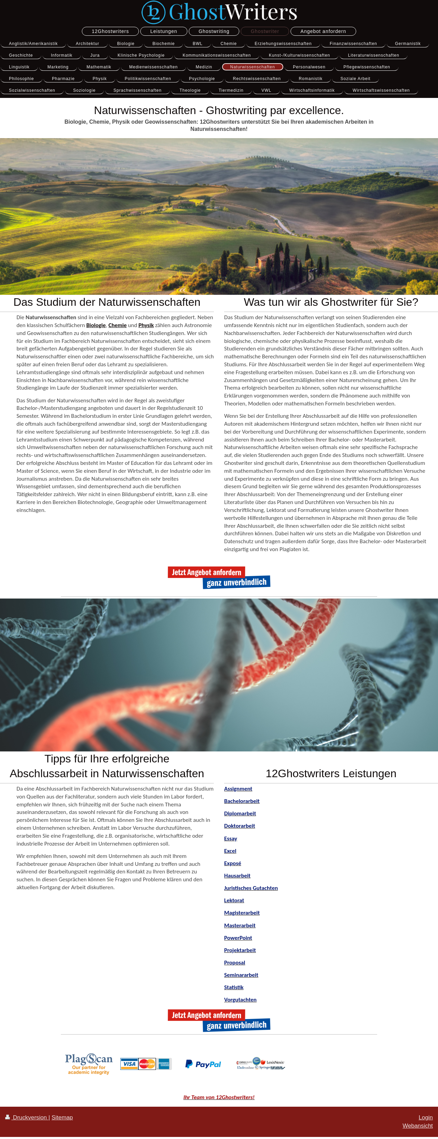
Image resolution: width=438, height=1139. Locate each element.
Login (426, 1117)
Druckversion (26, 1117)
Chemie (118, 325)
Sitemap (62, 1117)
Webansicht (418, 1126)
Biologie (96, 325)
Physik (146, 325)
